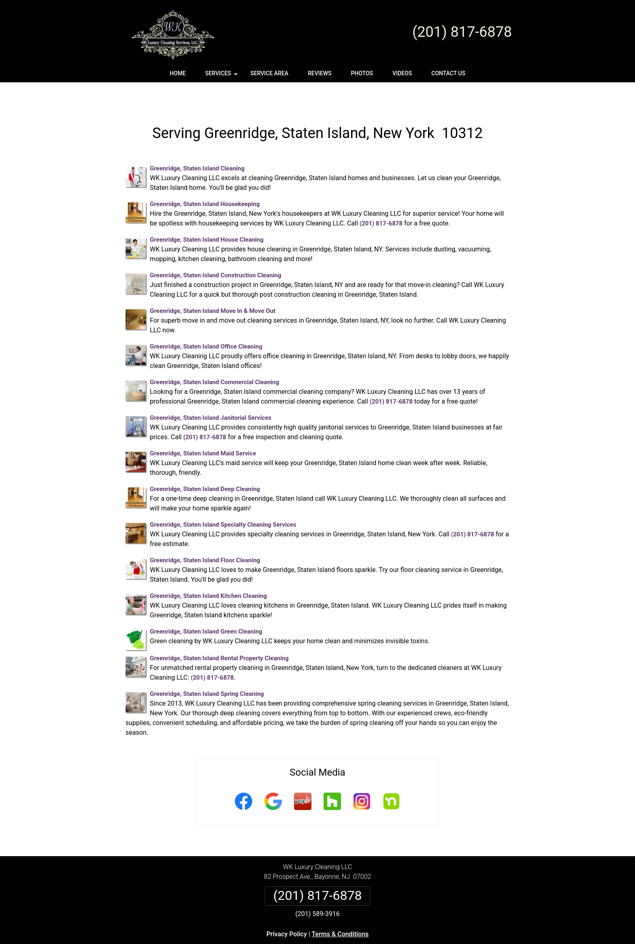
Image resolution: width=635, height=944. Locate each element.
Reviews (319, 73)
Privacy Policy (286, 910)
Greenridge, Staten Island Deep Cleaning (205, 465)
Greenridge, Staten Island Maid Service (203, 429)
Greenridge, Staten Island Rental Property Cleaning (219, 634)
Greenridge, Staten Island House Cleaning (207, 215)
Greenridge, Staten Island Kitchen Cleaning (208, 572)
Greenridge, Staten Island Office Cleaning (206, 322)
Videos (402, 73)
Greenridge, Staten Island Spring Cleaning (207, 670)
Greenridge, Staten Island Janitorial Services (210, 394)
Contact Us (448, 73)
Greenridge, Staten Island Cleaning (197, 144)
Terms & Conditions (340, 910)
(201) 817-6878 (462, 31)
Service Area (269, 73)
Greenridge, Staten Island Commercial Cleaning (214, 358)
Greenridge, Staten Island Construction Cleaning (215, 251)
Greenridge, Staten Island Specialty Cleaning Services (223, 500)
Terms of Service (376, 941)
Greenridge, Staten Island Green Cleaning (206, 607)
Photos (362, 73)
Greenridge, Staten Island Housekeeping (205, 180)
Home (178, 73)
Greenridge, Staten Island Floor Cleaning (205, 536)
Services (222, 76)
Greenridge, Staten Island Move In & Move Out (212, 287)
